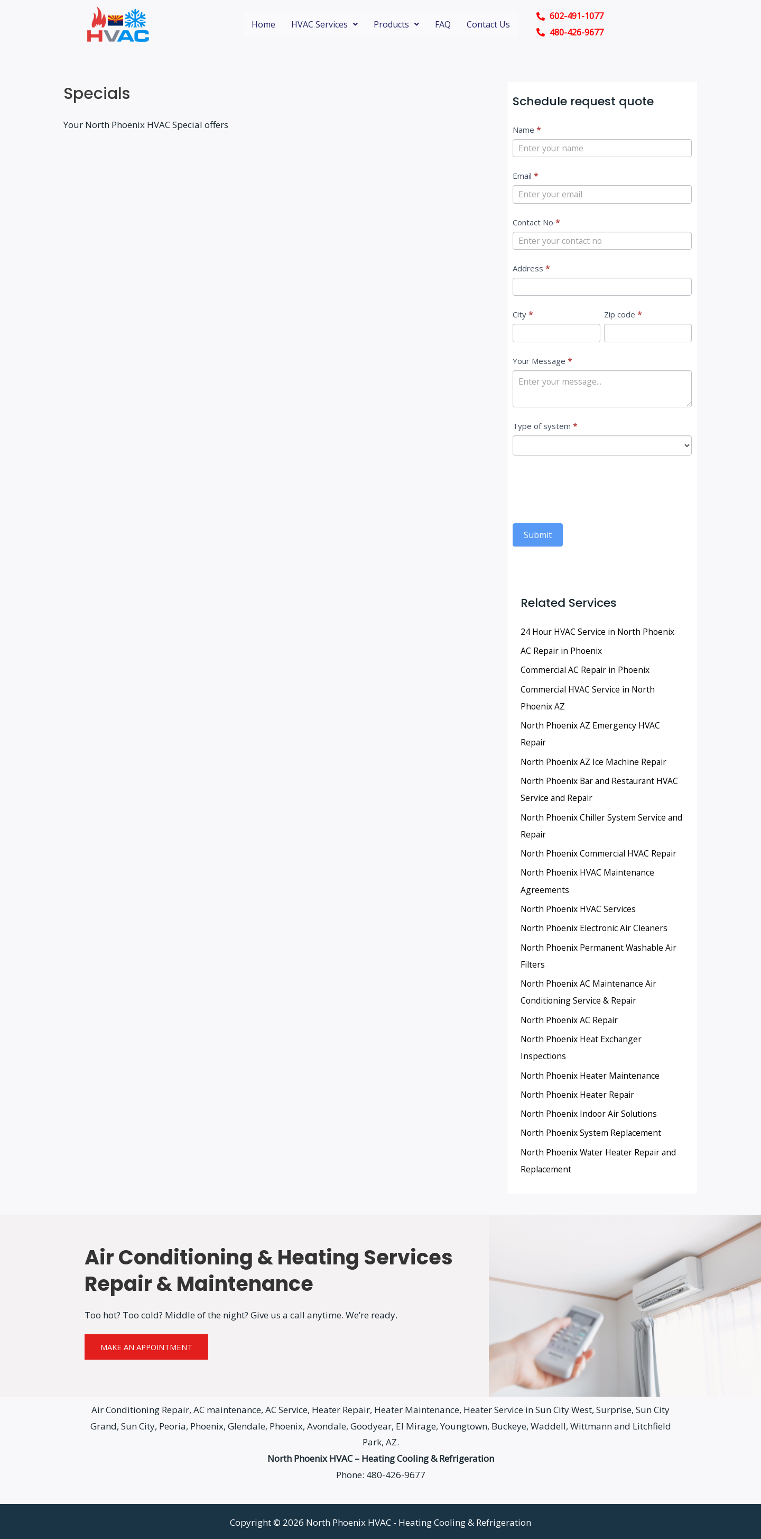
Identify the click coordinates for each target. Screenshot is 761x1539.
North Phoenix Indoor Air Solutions (591, 1111)
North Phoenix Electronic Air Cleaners (595, 927)
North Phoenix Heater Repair (579, 1092)
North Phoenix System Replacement (592, 1130)
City (523, 315)
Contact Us (488, 24)
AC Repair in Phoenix (562, 652)
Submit (538, 537)
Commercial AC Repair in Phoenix (586, 671)
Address (531, 268)
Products (396, 24)
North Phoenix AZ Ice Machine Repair (595, 762)
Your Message (542, 362)
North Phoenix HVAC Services (579, 908)
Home (263, 24)
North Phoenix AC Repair (570, 1018)
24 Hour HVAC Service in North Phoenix (599, 633)
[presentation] (593, 488)
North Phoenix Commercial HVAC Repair (600, 853)
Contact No (536, 222)
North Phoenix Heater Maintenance (592, 1073)
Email (525, 176)
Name (527, 129)
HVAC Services (324, 24)
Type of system (545, 428)
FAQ (443, 24)
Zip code (623, 315)
